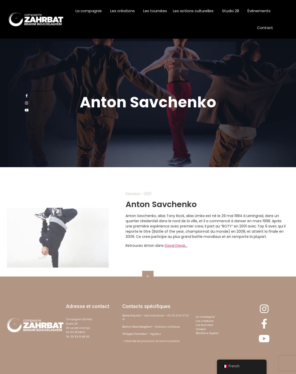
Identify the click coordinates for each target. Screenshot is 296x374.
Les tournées (155, 10)
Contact (265, 27)
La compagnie (90, 10)
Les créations (123, 10)
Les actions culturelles (194, 10)
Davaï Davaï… (176, 245)
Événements (260, 10)
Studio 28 (232, 10)
